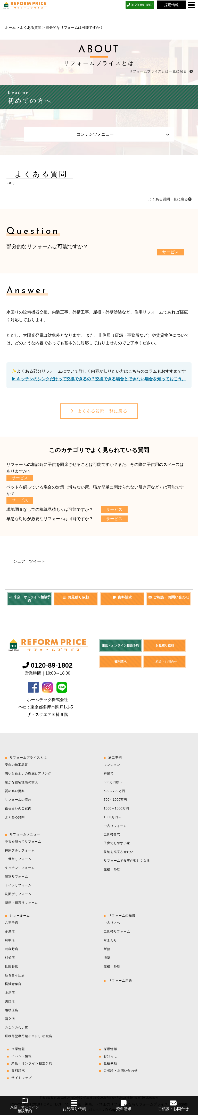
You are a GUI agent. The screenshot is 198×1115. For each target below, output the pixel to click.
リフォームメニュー (25, 834)
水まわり (110, 940)
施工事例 (115, 757)
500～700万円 (114, 791)
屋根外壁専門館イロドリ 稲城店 (28, 1036)
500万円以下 (113, 782)
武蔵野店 (11, 949)
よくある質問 (31, 27)
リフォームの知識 (122, 915)
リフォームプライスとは (28, 757)
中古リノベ (112, 923)
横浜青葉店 (13, 984)
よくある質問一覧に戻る (99, 411)
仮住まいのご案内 (18, 808)
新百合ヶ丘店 (15, 975)
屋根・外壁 (112, 869)
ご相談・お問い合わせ (168, 597)
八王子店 (11, 923)
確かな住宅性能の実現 (21, 782)
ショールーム (20, 915)
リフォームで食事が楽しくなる (127, 860)
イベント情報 (21, 1056)
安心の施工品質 (16, 765)
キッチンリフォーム (20, 868)
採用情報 (110, 1049)
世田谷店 (11, 966)
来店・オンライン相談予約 (29, 599)
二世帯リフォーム (18, 859)
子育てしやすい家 (117, 843)
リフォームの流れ (18, 799)
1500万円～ (112, 817)
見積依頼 (110, 1063)
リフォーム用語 (120, 980)
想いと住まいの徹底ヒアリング (28, 773)
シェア (19, 561)
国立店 (10, 1019)
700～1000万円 (115, 799)
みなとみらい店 (16, 1027)
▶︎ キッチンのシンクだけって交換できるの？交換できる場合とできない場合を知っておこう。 (99, 379)
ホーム (10, 27)
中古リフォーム (115, 826)
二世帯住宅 (112, 834)
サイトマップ (21, 1078)
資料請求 (122, 597)
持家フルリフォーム (20, 850)
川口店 (10, 1001)
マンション (112, 765)
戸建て (108, 773)
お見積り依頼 (75, 597)
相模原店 (11, 1010)
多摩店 (10, 931)
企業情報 (18, 1049)
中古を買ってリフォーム (23, 841)
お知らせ (110, 1056)
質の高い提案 (15, 791)
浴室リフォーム (16, 876)
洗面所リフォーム (18, 894)
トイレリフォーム (18, 885)
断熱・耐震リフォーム (21, 903)
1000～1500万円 (116, 808)
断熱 (107, 949)
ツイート (37, 561)
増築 (107, 958)
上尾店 (10, 992)
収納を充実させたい (118, 852)
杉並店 (10, 958)
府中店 (10, 940)
